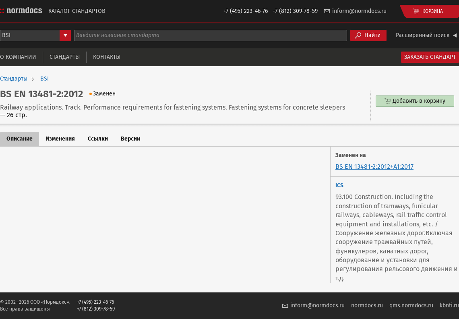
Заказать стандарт (430, 57)
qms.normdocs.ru (411, 305)
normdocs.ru (367, 305)
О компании (18, 57)
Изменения (60, 138)
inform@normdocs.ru (359, 11)
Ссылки (98, 138)
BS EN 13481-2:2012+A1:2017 (374, 166)
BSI (44, 79)
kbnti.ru (449, 305)
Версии (130, 138)
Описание (19, 138)
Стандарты (65, 57)
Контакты (106, 57)
